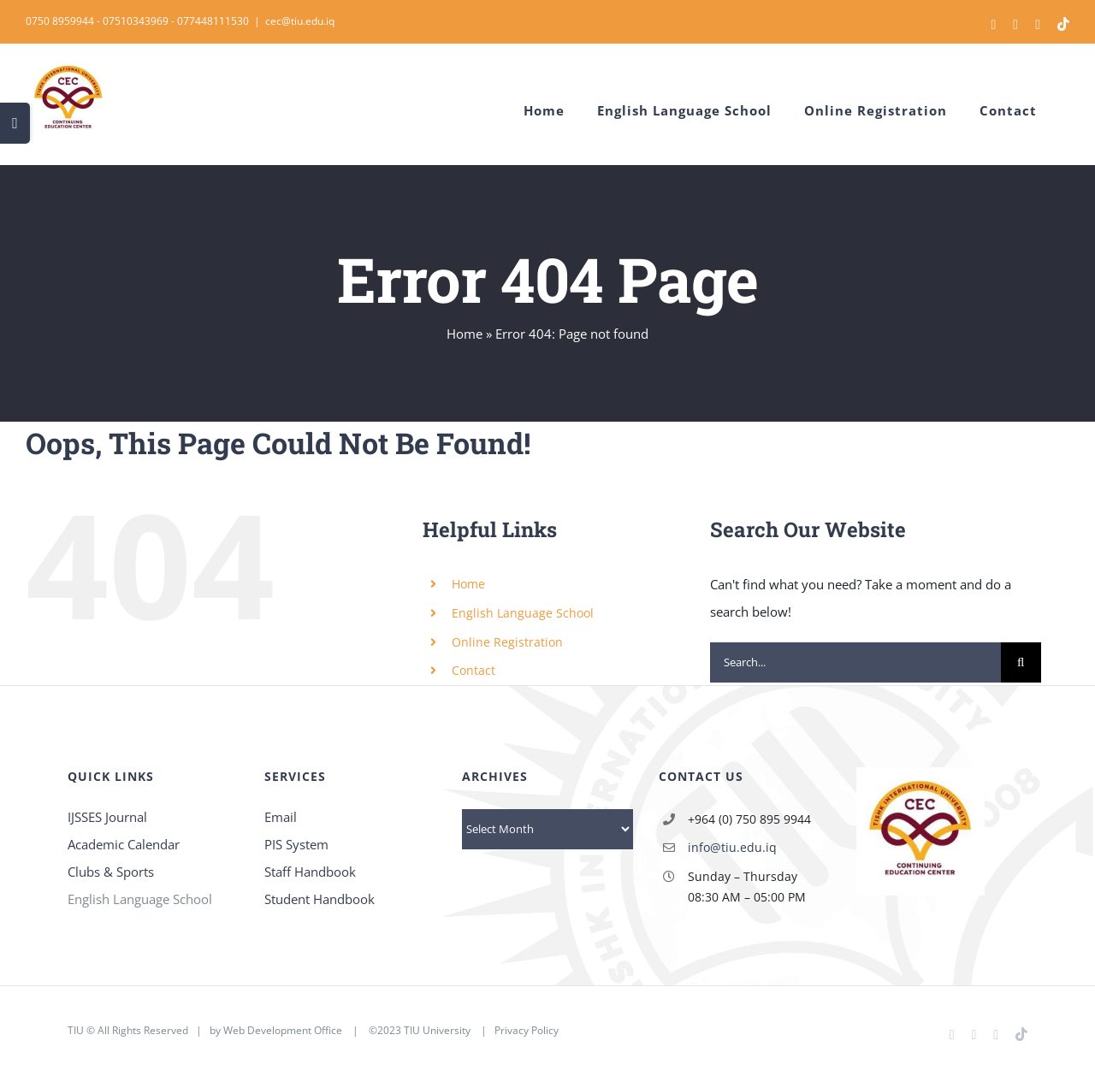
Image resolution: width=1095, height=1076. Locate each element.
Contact (473, 670)
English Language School (523, 613)
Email (280, 816)
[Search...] (855, 662)
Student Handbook (319, 899)
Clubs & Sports (111, 871)
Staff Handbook (310, 871)
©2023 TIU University (420, 1030)
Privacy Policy (526, 1030)
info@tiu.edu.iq (732, 847)
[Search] (1021, 662)
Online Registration (507, 642)
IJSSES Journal (107, 816)
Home (464, 333)
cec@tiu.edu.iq (299, 21)
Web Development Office (282, 1030)
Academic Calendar (124, 844)
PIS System (296, 844)
